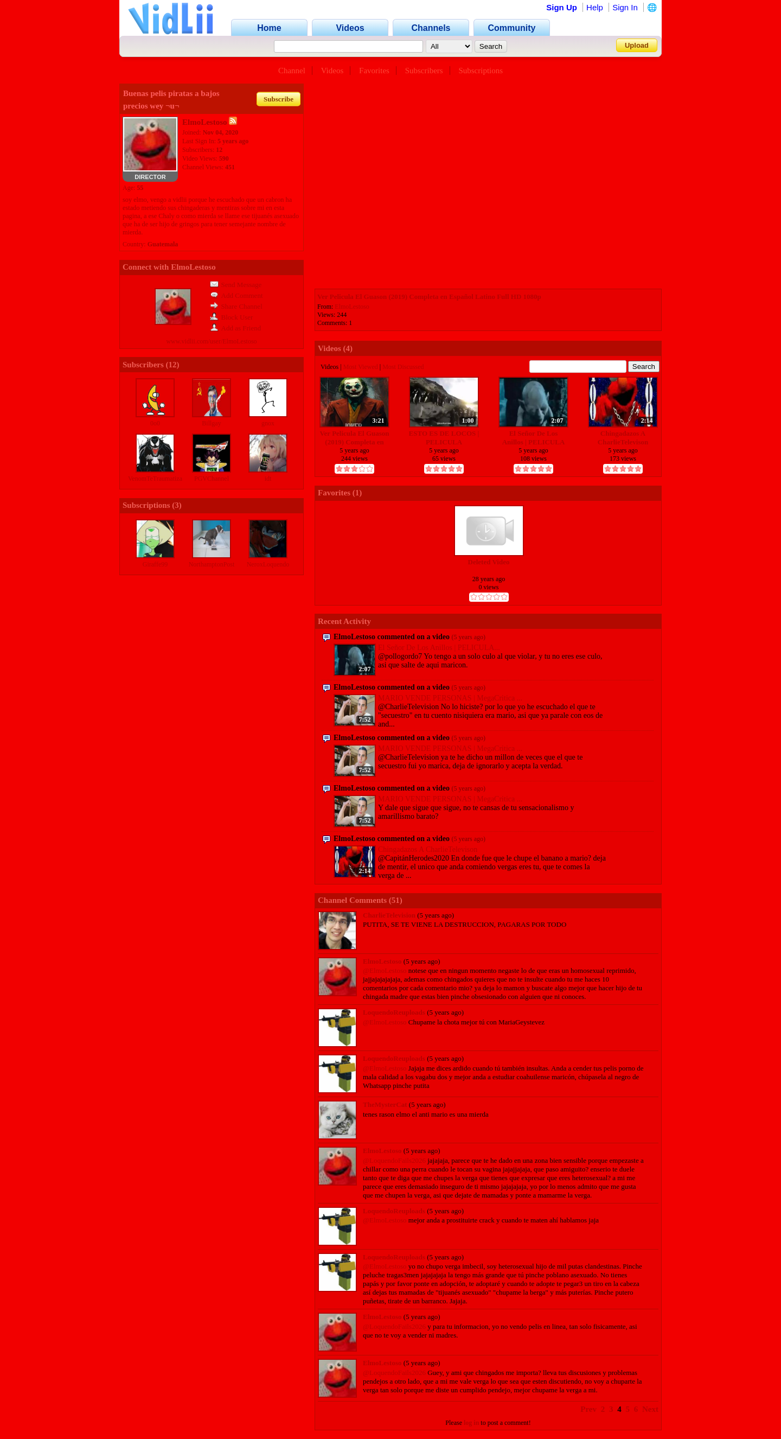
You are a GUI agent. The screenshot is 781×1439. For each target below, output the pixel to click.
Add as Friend (235, 328)
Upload (637, 45)
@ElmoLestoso (385, 970)
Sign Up (561, 7)
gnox (267, 423)
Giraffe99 (155, 564)
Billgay (211, 423)
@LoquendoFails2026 (394, 1160)
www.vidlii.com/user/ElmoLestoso (211, 341)
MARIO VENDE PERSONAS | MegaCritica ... (450, 698)
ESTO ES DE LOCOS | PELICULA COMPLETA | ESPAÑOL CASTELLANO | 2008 (444, 437)
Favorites (374, 70)
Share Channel (236, 306)
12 (173, 364)
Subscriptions (480, 70)
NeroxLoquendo (268, 564)
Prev (588, 1409)
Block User (231, 317)
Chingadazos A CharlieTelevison (623, 437)
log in (471, 1423)
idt (268, 478)
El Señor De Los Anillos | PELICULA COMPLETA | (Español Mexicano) (533, 437)
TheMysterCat (385, 1104)
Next (650, 1409)
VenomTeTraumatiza (155, 478)
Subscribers (424, 70)
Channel (291, 70)
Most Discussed (403, 367)
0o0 (155, 423)
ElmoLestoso (352, 306)
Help (594, 7)
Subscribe (278, 99)
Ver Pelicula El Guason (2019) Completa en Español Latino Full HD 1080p (429, 296)
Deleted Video (489, 562)
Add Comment (236, 295)
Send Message (236, 285)
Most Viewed (360, 367)
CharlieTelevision (389, 915)
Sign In (625, 7)
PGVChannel (211, 478)
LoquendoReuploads (394, 1012)
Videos (332, 70)
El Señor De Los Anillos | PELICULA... (439, 648)
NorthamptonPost (212, 564)
